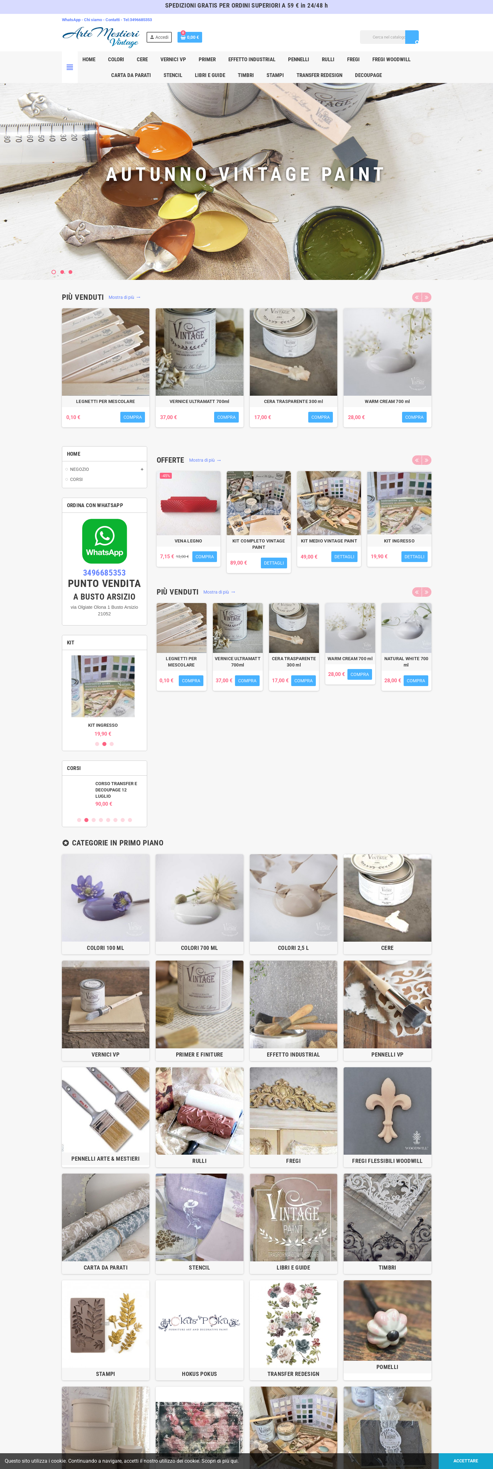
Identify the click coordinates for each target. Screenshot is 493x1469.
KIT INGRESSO (104, 725)
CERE (387, 948)
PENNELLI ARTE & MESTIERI (105, 1158)
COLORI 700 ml (199, 948)
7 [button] (123, 820)
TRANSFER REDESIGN (294, 1374)
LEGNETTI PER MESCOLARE (105, 401)
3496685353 (141, 19)
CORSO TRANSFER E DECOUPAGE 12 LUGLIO (118, 790)
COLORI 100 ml (105, 948)
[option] (106, 371)
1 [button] (97, 744)
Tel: (126, 19)
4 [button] (101, 820)
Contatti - (114, 19)
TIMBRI (387, 1267)
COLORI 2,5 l (293, 948)
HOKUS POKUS (199, 1374)
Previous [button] (417, 297)
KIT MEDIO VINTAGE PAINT (329, 540)
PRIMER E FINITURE (199, 1054)
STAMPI (105, 1374)
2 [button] (104, 744)
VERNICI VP (105, 1054)
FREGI (293, 1161)
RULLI (199, 1161)
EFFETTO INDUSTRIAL (293, 1054)
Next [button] (426, 297)
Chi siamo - (94, 19)
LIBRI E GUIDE (293, 1267)
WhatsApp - (73, 19)
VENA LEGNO (188, 540)
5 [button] (108, 820)
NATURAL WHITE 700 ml (406, 661)
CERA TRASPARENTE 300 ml (293, 401)
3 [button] (112, 744)
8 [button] (130, 820)
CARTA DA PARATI (106, 1267)
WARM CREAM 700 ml (387, 401)
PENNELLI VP (387, 1054)
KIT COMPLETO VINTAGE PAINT (258, 544)
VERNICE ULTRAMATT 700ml (199, 401)
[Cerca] (389, 37)
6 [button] (115, 820)
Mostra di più (125, 297)
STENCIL (199, 1267)
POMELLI (387, 1367)
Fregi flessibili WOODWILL (387, 1161)
